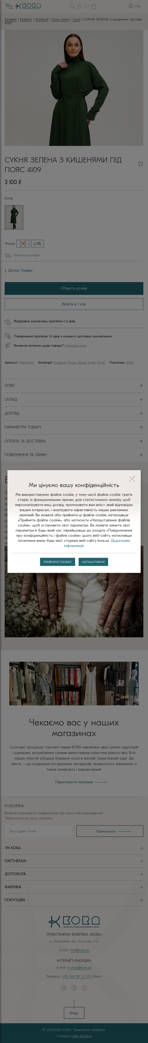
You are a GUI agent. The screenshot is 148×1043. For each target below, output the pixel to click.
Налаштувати (93, 562)
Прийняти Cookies (57, 562)
